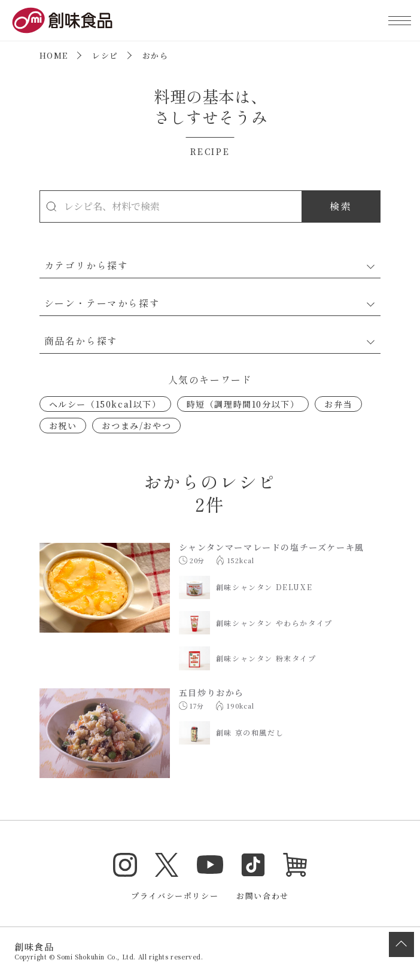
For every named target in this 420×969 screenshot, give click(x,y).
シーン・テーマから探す (102, 303)
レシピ (105, 55)
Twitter (167, 865)
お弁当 (338, 404)
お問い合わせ (262, 895)
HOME (53, 55)
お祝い (63, 426)
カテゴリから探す (86, 265)
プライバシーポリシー (174, 895)
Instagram (125, 865)
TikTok (253, 865)
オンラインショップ (295, 865)
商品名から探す (81, 340)
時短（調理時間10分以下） (243, 404)
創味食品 (62, 20)
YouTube (210, 864)
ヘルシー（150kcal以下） (105, 404)
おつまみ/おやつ (136, 426)
